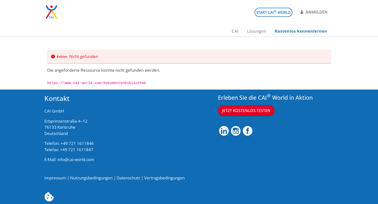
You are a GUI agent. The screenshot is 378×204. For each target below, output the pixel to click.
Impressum (55, 178)
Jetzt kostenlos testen (246, 110)
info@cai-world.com (75, 159)
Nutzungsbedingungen (91, 178)
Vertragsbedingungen (164, 178)
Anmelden (314, 12)
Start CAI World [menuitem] (273, 12)
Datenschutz (128, 178)
